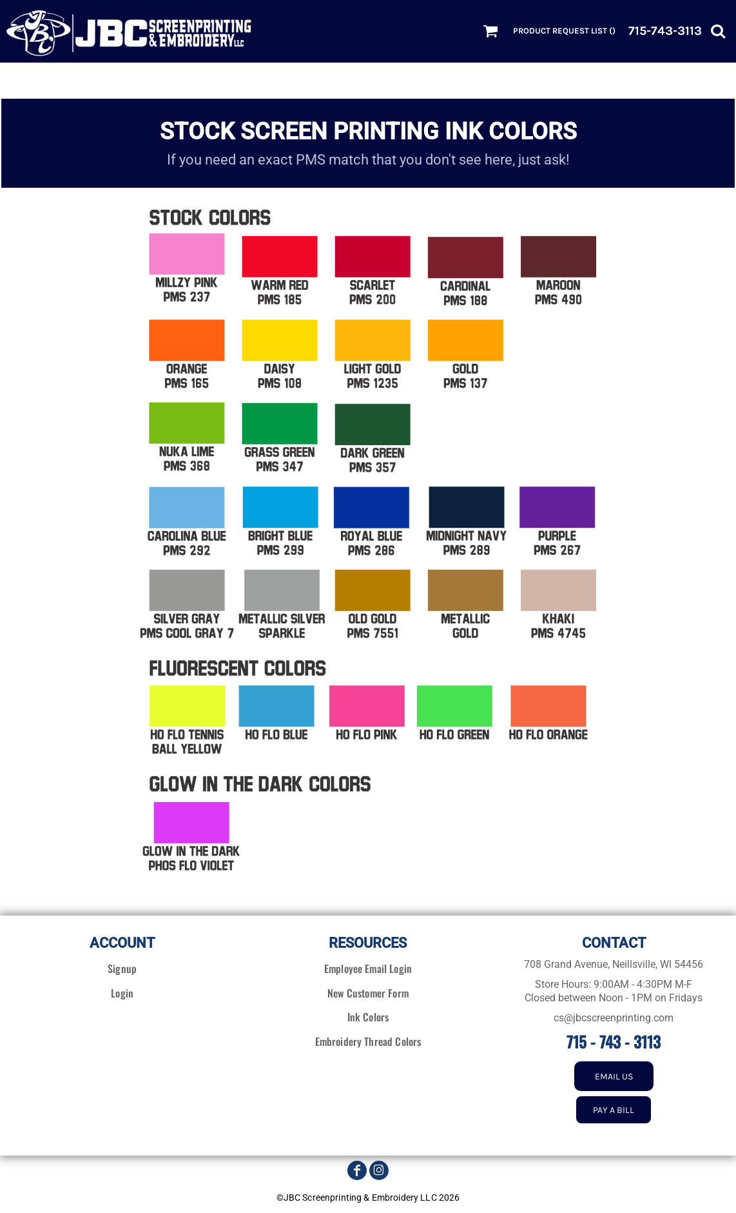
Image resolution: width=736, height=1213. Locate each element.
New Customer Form (368, 993)
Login (122, 993)
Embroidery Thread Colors (368, 1041)
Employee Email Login (368, 968)
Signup (122, 968)
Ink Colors (368, 1017)
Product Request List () (564, 30)
